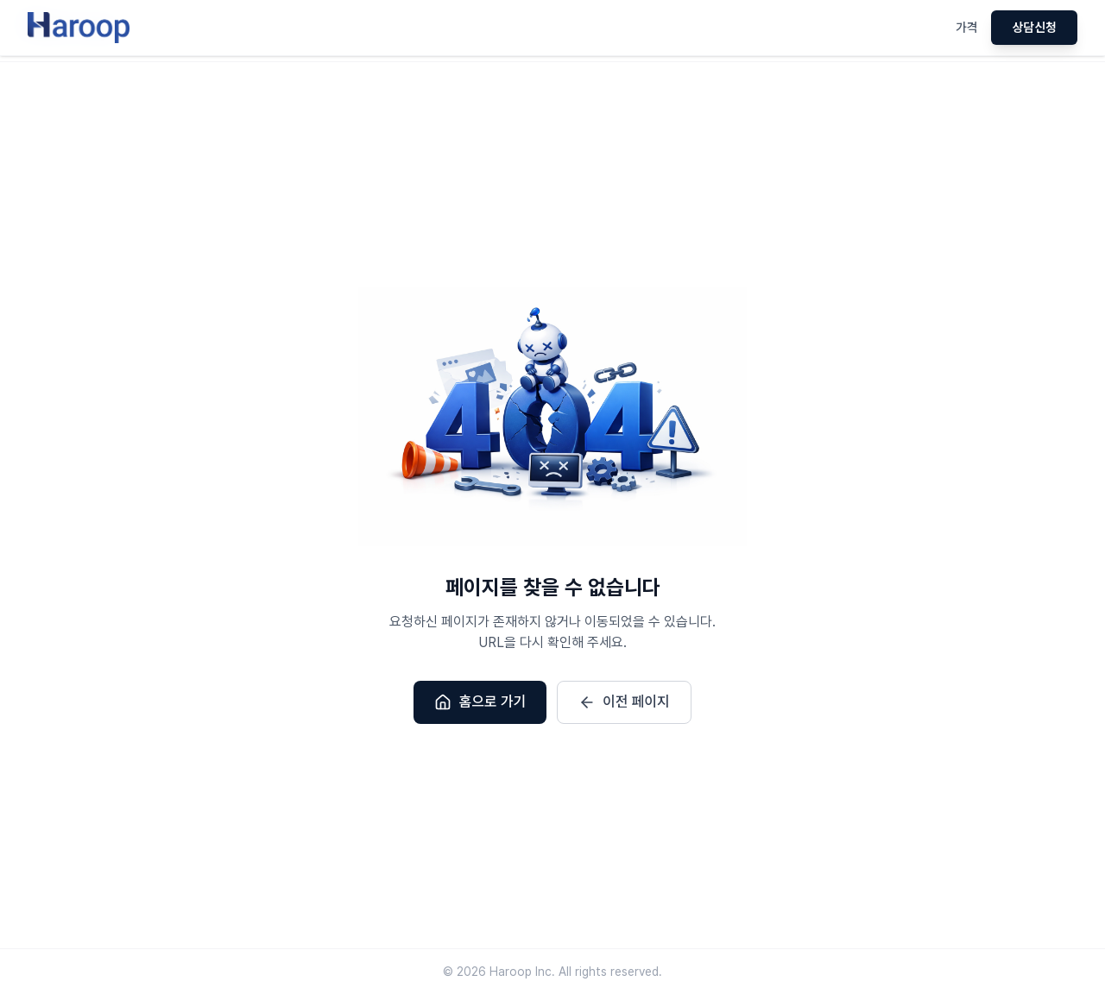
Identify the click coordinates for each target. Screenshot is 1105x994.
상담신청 (1034, 28)
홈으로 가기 (480, 702)
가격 (967, 28)
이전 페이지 (624, 702)
